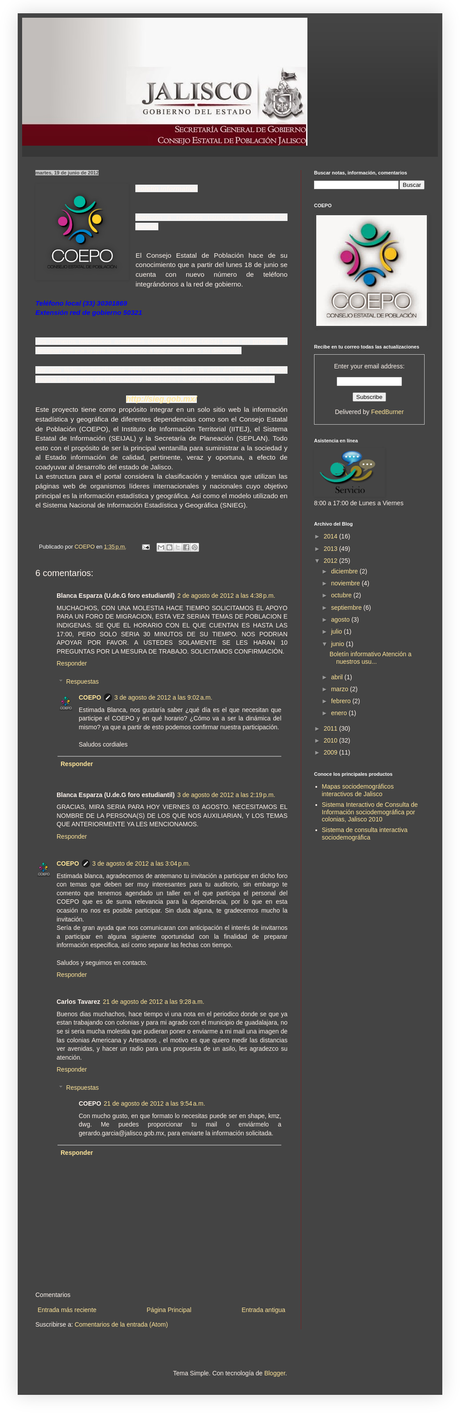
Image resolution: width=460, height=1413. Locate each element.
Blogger (274, 1373)
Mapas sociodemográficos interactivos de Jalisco (358, 790)
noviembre (346, 583)
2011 (331, 728)
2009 (331, 752)
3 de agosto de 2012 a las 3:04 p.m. (141, 863)
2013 (331, 548)
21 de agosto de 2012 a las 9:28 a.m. (153, 1001)
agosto (341, 619)
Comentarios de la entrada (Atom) (121, 1324)
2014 (331, 536)
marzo (340, 689)
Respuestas (82, 681)
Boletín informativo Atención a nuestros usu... (370, 657)
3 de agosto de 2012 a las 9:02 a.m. (163, 697)
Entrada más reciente (67, 1309)
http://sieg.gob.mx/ (161, 399)
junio (338, 643)
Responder (72, 663)
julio (337, 631)
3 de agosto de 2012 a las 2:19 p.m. (226, 794)
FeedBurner (387, 411)
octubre (342, 595)
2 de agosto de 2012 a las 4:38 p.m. (226, 595)
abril (337, 677)
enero (340, 712)
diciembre (345, 571)
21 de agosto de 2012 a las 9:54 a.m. (154, 1103)
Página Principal (169, 1309)
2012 (331, 560)
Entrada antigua (263, 1309)
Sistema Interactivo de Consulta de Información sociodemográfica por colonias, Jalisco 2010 (370, 812)
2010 (331, 740)
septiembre (347, 607)
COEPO (90, 697)
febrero (341, 701)
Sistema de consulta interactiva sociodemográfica (365, 833)
